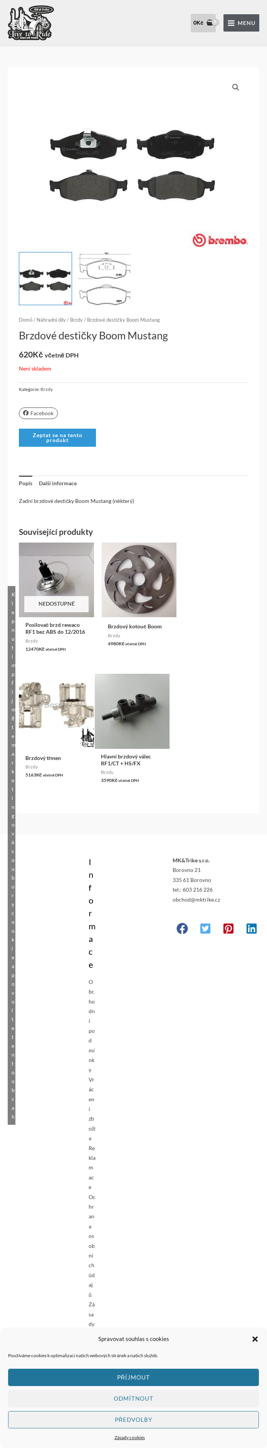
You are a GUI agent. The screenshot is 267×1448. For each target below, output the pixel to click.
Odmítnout (133, 1398)
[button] (255, 1339)
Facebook (38, 413)
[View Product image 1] (45, 278)
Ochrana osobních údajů (92, 1244)
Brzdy (76, 320)
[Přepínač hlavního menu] (241, 23)
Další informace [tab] (58, 483)
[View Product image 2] (104, 278)
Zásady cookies (129, 1437)
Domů (25, 320)
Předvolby (134, 1419)
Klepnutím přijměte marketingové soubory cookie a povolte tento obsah (13, 854)
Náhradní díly (51, 320)
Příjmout (133, 1377)
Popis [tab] (25, 483)
